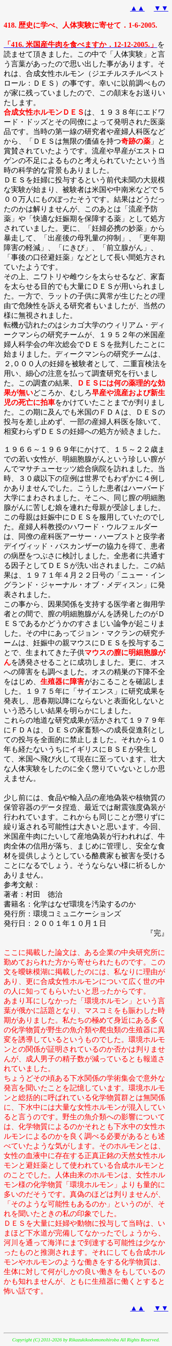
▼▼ (161, 8)
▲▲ (137, 8)
